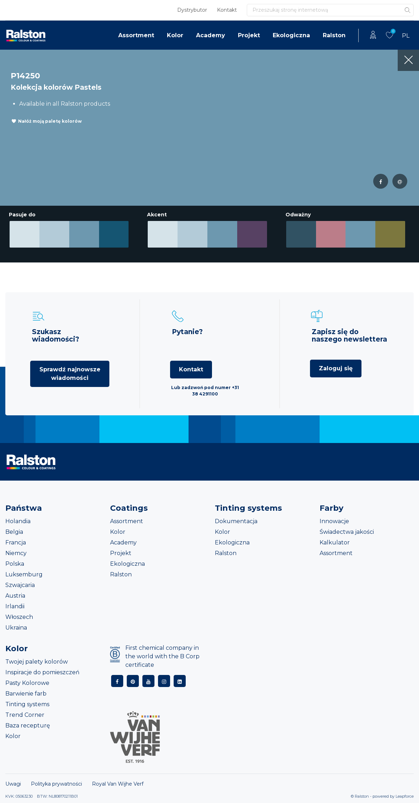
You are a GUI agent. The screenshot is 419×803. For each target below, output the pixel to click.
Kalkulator (335, 542)
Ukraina (16, 627)
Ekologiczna (291, 35)
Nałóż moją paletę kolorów (50, 121)
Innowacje (334, 521)
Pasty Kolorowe (27, 683)
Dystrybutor (192, 10)
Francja (15, 542)
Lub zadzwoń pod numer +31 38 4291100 (205, 391)
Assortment (136, 35)
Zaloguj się (336, 368)
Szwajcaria (20, 585)
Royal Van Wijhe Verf (117, 784)
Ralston (334, 35)
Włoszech (19, 617)
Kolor (175, 35)
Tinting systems (27, 704)
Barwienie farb (26, 693)
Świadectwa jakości (347, 531)
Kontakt (227, 10)
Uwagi (13, 784)
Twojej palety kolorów (36, 661)
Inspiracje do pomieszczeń (42, 672)
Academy (210, 35)
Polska (14, 563)
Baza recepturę (27, 725)
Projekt (249, 35)
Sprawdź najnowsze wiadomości (69, 373)
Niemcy (16, 553)
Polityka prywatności (56, 784)
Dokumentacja (236, 521)
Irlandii (15, 606)
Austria (15, 595)
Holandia (18, 521)
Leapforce (405, 796)
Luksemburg (24, 574)
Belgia (14, 531)
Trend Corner (24, 714)
